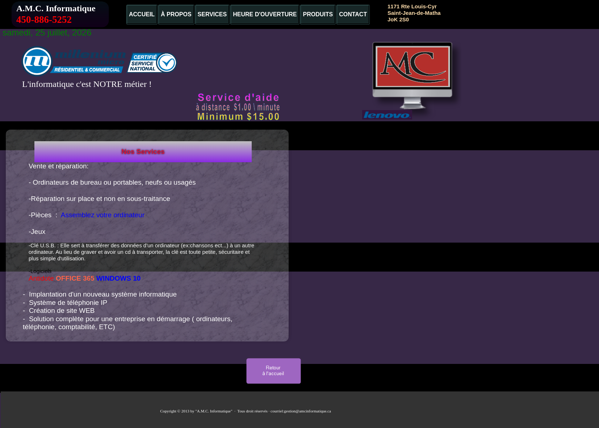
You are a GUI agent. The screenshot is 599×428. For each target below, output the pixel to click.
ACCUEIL (142, 14)
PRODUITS (318, 14)
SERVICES (212, 14)
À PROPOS (176, 14)
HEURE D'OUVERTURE (265, 14)
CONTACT (353, 14)
